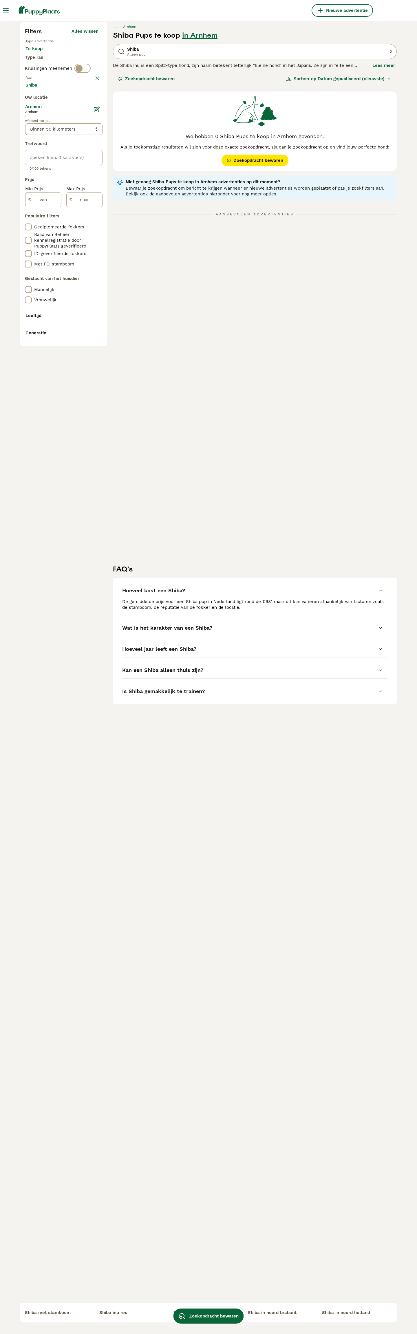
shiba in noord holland (346, 1312)
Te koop (38, 164)
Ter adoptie (72, 164)
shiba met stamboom (48, 1312)
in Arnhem (199, 145)
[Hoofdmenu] (6, 10)
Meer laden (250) (84, 348)
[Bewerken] (97, 373)
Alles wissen (85, 141)
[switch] (82, 200)
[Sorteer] (338, 189)
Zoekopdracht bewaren (146, 188)
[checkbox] (28, 242)
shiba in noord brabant (272, 1312)
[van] (43, 463)
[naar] (84, 463)
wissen (91, 212)
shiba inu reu (113, 1312)
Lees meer (383, 175)
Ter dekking (42, 178)
